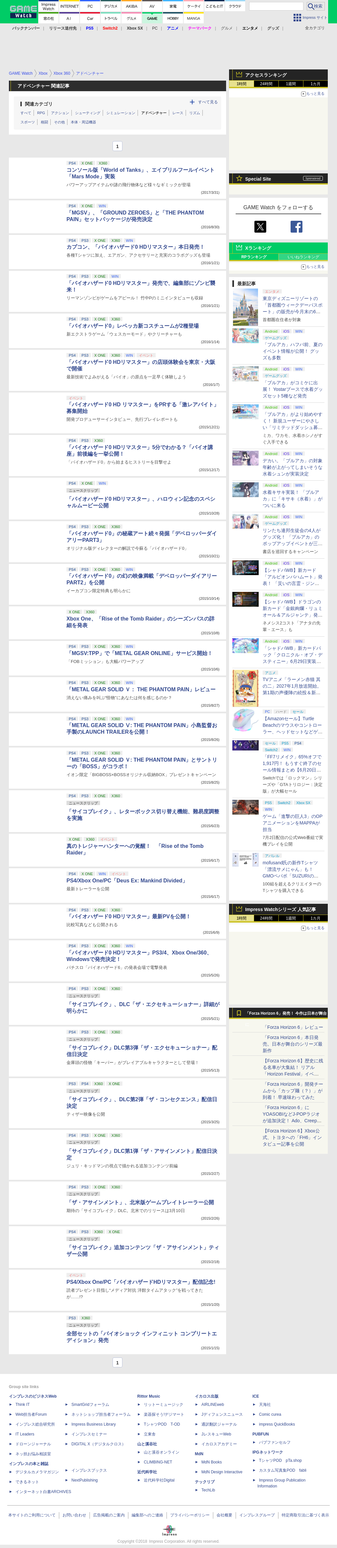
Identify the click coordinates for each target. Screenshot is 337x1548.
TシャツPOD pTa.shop (280, 1460)
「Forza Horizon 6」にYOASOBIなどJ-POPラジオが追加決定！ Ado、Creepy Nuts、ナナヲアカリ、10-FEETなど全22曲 (291, 1120)
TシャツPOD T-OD (162, 1424)
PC (155, 28)
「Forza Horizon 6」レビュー (293, 1027)
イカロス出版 (207, 1396)
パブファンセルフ (275, 1442)
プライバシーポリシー (190, 1515)
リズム (194, 113)
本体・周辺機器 (83, 122)
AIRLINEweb (212, 1404)
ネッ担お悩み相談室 (33, 1454)
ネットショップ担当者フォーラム (101, 1414)
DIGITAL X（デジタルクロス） (98, 1444)
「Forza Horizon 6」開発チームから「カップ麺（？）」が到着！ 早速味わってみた (293, 1090)
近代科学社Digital (159, 1480)
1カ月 (316, 84)
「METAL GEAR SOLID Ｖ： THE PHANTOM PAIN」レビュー (141, 689)
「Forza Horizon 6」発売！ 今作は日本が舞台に (286, 1015)
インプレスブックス (89, 1470)
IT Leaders (24, 1434)
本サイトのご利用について (32, 1515)
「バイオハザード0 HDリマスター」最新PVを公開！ (128, 916)
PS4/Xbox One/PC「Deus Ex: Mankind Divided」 (127, 880)
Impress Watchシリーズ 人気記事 (280, 909)
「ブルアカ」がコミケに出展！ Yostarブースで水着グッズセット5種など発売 (293, 389)
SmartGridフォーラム (90, 1404)
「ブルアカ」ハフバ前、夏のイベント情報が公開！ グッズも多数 (293, 351)
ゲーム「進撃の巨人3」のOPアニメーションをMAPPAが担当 (293, 823)
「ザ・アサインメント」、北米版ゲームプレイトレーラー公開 (140, 1202)
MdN (199, 1454)
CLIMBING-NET (158, 1462)
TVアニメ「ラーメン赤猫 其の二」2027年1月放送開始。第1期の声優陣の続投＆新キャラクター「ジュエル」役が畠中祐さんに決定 (293, 692)
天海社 (265, 1404)
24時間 (266, 84)
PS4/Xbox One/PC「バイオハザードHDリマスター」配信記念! (140, 1282)
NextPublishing (84, 1480)
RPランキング (254, 257)
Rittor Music (148, 1396)
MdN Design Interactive (222, 1472)
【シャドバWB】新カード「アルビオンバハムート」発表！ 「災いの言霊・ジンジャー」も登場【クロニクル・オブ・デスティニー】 (293, 583)
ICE (255, 1396)
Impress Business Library (93, 1424)
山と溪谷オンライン (161, 1452)
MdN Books (211, 1462)
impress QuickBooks (277, 1424)
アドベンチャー (154, 113)
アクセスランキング (266, 75)
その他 (59, 122)
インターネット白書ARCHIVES (43, 1491)
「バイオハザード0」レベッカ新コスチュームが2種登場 (132, 326)
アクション (60, 113)
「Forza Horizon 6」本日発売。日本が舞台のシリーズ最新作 (293, 1044)
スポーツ (27, 122)
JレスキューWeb (216, 1434)
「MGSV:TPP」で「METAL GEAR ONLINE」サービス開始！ (139, 653)
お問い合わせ (74, 1515)
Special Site (258, 179)
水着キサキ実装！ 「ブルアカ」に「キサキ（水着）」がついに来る (293, 499)
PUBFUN (260, 1434)
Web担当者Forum (31, 1414)
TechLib (208, 1490)
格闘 (44, 122)
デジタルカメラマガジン (37, 1472)
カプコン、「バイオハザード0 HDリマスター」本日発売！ (135, 247)
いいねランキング (303, 257)
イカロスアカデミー (219, 1444)
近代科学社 (147, 1472)
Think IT (22, 1404)
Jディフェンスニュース (222, 1414)
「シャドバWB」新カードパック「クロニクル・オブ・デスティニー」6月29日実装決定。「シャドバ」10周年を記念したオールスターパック (293, 661)
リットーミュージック (163, 1404)
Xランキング (258, 248)
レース (177, 113)
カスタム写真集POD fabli (282, 1470)
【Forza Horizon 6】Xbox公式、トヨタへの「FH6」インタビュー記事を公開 (292, 1137)
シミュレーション (120, 113)
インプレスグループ (257, 1515)
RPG (41, 113)
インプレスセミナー (89, 1434)
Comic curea (270, 1414)
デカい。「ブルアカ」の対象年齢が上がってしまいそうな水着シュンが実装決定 (293, 467)
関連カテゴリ (39, 104)
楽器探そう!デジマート (164, 1414)
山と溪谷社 (147, 1444)
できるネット (27, 1482)
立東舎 (150, 1434)
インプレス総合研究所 (35, 1424)
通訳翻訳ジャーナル (219, 1424)
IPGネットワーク (267, 1452)
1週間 (291, 84)
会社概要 (224, 1515)
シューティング (87, 113)
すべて (25, 113)
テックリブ (205, 1482)
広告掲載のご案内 (109, 1515)
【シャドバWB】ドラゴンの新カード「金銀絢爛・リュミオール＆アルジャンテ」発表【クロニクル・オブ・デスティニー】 (293, 615)
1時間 (242, 84)
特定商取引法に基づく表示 (305, 1515)
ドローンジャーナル (33, 1444)
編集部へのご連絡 (147, 1515)
